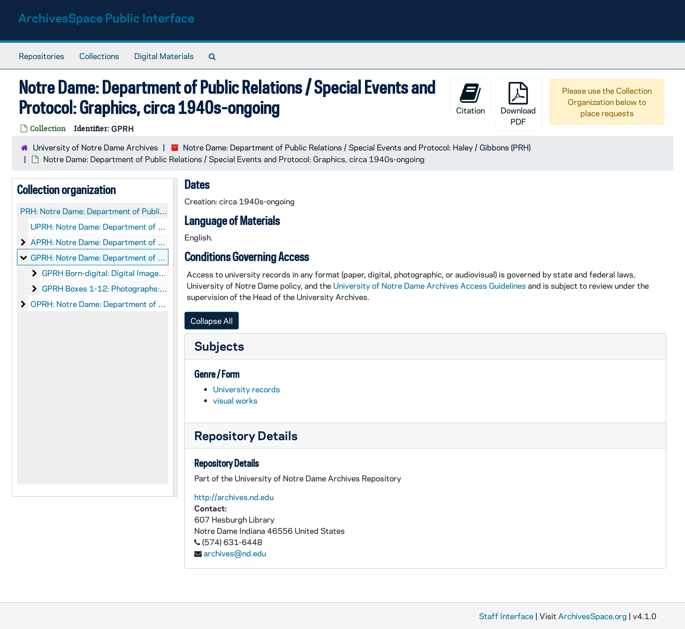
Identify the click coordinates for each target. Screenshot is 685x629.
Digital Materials (164, 56)
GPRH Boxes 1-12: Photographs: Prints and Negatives (139, 288)
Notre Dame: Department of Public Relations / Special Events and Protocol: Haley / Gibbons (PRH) (357, 147)
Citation (470, 98)
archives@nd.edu (235, 553)
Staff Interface (506, 616)
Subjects (219, 345)
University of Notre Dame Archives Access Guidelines (430, 285)
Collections (99, 56)
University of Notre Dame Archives (95, 147)
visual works (235, 400)
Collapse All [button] (211, 320)
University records (246, 389)
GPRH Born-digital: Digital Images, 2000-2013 (126, 273)
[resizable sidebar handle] (175, 337)
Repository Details (245, 435)
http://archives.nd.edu (234, 497)
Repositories (41, 56)
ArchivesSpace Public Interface (106, 17)
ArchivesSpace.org (592, 616)
